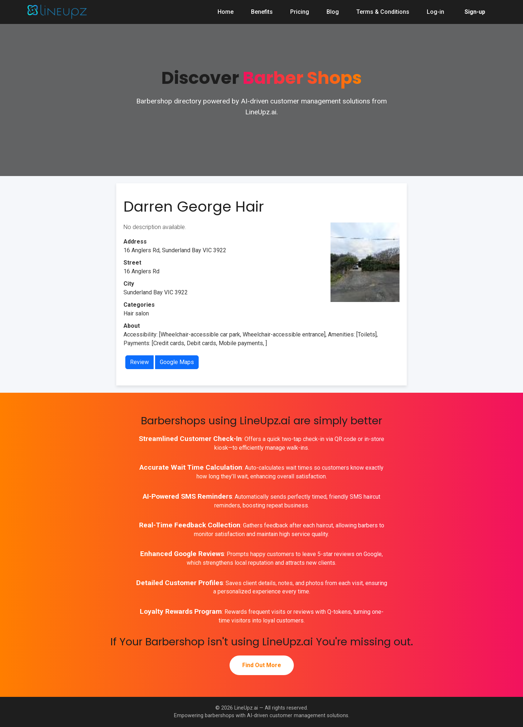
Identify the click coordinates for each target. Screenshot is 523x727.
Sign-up (475, 11)
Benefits (262, 11)
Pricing (299, 11)
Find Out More (261, 665)
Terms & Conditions (382, 11)
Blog (333, 11)
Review (139, 362)
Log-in (435, 11)
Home (226, 11)
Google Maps (177, 362)
